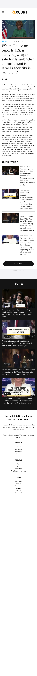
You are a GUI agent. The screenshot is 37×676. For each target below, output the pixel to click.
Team (18, 464)
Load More (18, 264)
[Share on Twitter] (6, 79)
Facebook (18, 486)
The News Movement (27, 435)
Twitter (18, 483)
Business (18, 451)
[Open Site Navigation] (3, 12)
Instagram (18, 481)
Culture (18, 454)
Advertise (18, 468)
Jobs (18, 466)
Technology (18, 449)
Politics (4, 41)
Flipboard (18, 493)
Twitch (18, 490)
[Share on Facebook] (9, 79)
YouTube (18, 488)
